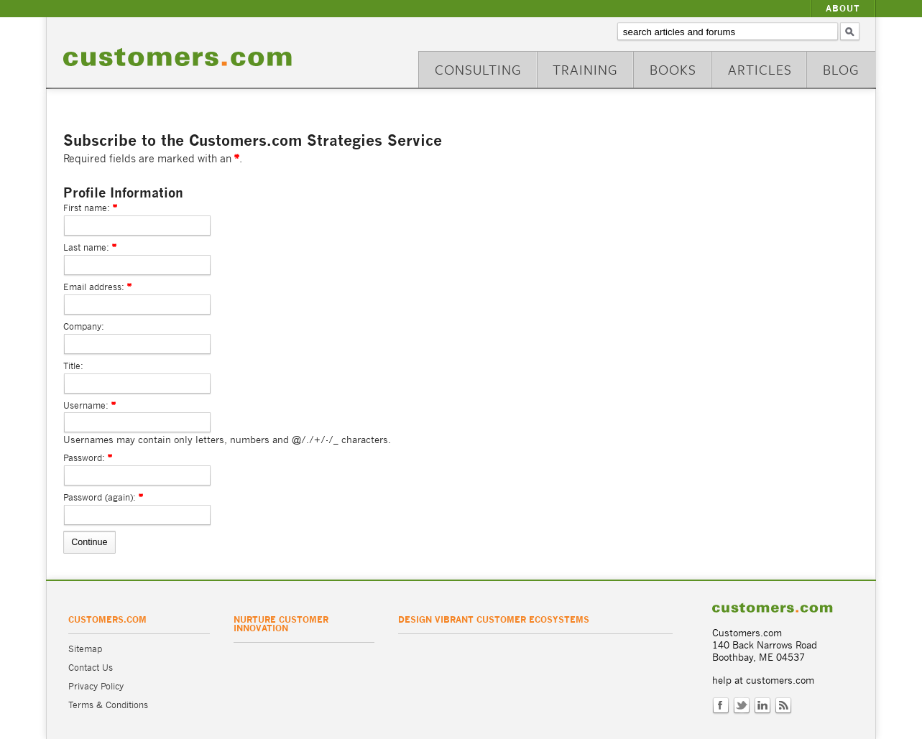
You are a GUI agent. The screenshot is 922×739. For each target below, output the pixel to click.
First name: (86, 208)
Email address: (93, 287)
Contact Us (90, 667)
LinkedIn (762, 706)
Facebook (720, 706)
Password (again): (99, 497)
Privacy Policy (96, 686)
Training (585, 69)
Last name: (86, 247)
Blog (841, 69)
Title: (73, 366)
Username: (86, 405)
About (843, 8)
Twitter (741, 706)
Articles (760, 69)
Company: (83, 326)
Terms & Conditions (108, 705)
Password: (84, 457)
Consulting (478, 69)
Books (673, 69)
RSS (783, 706)
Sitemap (85, 648)
